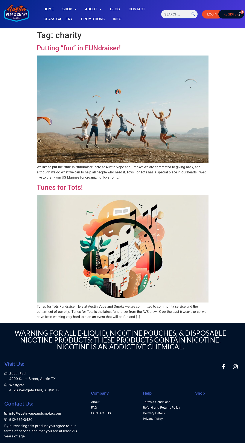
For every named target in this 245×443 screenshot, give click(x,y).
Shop (69, 9)
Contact (137, 9)
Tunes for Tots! (60, 187)
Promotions (93, 19)
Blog (115, 9)
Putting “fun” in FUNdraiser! (79, 48)
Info (117, 19)
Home (48, 9)
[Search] (193, 14)
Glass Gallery (57, 19)
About (93, 9)
